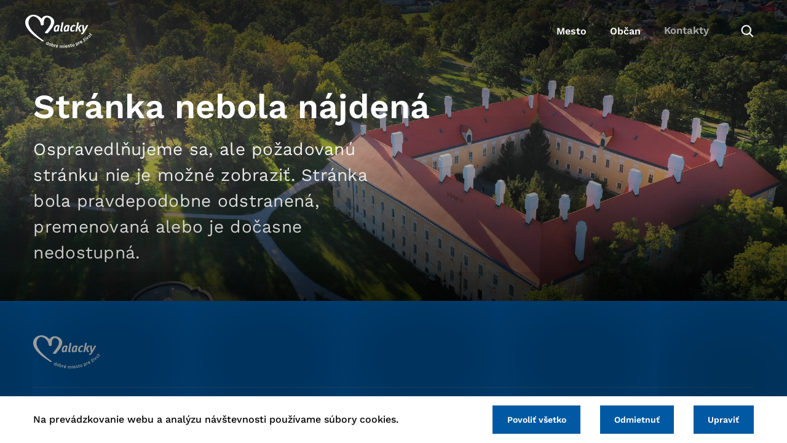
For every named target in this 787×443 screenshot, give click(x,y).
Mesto (547, 34)
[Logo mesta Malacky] (66, 33)
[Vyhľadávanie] (735, 34)
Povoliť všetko (528, 419)
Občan (608, 34)
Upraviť (722, 419)
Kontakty (676, 34)
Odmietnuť (632, 419)
